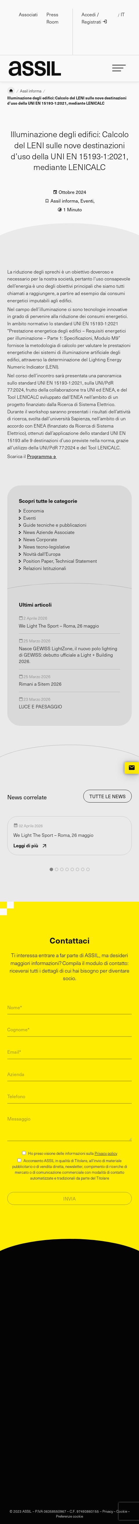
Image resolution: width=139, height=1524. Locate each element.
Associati (28, 14)
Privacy (107, 1502)
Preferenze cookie (69, 1507)
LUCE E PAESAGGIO (40, 697)
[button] (51, 860)
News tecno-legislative (46, 538)
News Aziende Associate (49, 523)
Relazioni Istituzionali (44, 559)
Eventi (86, 191)
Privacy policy (106, 1144)
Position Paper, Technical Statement (60, 552)
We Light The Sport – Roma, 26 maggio (59, 617)
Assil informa (30, 82)
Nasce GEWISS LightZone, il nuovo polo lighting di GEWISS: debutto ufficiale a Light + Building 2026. (68, 645)
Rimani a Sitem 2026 (40, 675)
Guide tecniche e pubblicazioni (54, 516)
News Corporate (40, 530)
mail (131, 767)
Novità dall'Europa (41, 545)
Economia (33, 502)
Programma (39, 447)
